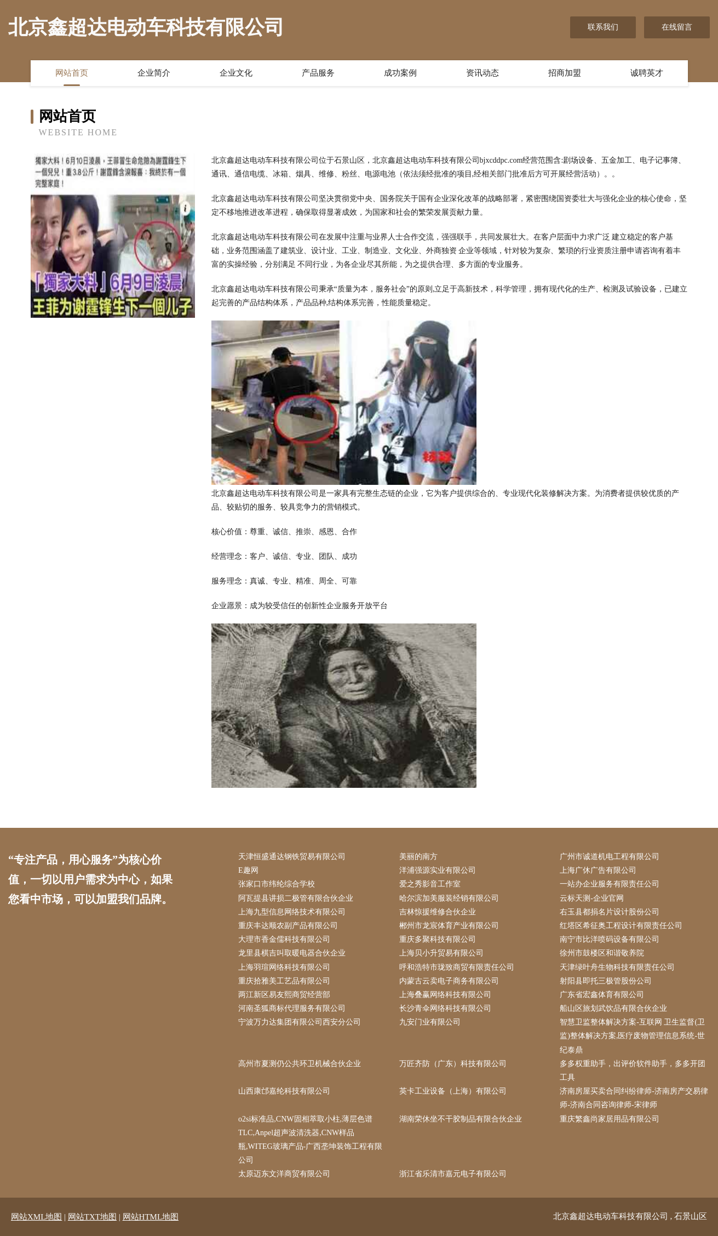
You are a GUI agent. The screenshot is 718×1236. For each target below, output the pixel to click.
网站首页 (71, 72)
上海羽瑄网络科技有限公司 (284, 967)
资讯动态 (482, 72)
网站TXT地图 (92, 1216)
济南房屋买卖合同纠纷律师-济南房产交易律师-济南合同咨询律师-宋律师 (634, 1098)
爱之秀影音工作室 (430, 884)
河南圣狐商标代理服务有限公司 (292, 1008)
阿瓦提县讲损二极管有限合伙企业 (295, 898)
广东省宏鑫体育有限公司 (602, 995)
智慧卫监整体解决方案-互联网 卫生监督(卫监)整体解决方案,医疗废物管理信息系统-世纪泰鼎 (632, 1036)
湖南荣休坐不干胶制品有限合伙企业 (460, 1119)
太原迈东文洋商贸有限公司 (284, 1174)
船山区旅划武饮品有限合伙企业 (613, 1008)
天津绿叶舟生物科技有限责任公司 (617, 967)
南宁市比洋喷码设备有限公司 (609, 939)
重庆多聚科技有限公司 (437, 939)
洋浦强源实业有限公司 (437, 870)
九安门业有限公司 (430, 1022)
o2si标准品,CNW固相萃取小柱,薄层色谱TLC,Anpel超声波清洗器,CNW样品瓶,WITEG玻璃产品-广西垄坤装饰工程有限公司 (310, 1140)
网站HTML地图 (151, 1216)
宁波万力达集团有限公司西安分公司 (299, 1022)
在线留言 (677, 27)
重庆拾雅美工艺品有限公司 (284, 981)
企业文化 (236, 72)
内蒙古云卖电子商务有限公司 (449, 981)
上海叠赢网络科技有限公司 (445, 995)
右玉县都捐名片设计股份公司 (609, 912)
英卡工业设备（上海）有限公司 (453, 1091)
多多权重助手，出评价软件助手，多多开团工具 (632, 1071)
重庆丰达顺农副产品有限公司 (288, 926)
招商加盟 (564, 72)
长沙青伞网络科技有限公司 (445, 1008)
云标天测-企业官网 (592, 898)
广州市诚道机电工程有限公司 (609, 856)
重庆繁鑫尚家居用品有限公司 (609, 1119)
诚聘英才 (646, 72)
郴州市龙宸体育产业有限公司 (449, 926)
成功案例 (400, 72)
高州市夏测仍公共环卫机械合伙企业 (299, 1064)
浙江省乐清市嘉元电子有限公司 (453, 1174)
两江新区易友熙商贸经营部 (284, 995)
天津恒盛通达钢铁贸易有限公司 (292, 856)
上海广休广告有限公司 (598, 870)
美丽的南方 (418, 856)
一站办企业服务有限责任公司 (609, 884)
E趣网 (248, 870)
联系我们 (603, 27)
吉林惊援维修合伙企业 (437, 912)
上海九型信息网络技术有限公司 (292, 912)
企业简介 (153, 72)
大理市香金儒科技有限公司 (284, 939)
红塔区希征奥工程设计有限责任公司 (621, 926)
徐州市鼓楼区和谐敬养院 (602, 953)
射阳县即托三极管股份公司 (606, 981)
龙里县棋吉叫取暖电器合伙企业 (292, 953)
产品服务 (318, 72)
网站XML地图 (36, 1216)
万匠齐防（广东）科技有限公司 (453, 1064)
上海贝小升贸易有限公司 (441, 953)
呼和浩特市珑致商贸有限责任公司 (456, 967)
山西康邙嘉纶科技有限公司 (284, 1091)
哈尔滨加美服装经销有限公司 (449, 898)
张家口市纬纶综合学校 (276, 884)
